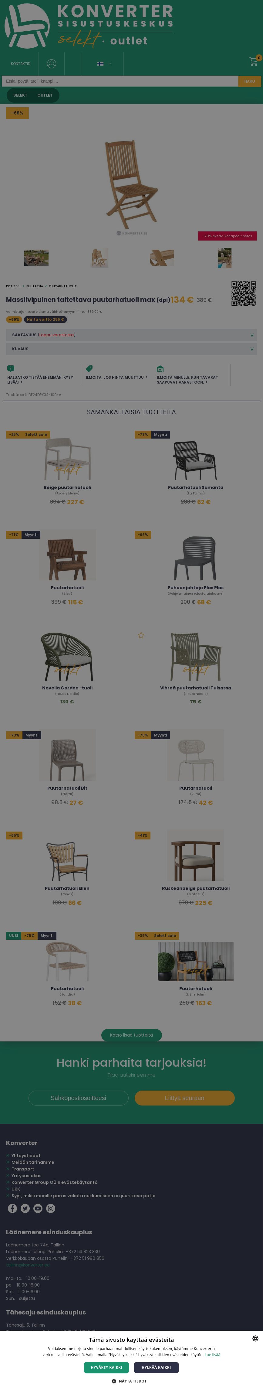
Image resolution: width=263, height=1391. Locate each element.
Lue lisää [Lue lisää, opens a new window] (212, 1354)
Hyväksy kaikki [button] (106, 1367)
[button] (131, 1381)
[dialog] (131, 695)
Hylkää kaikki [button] (156, 1367)
